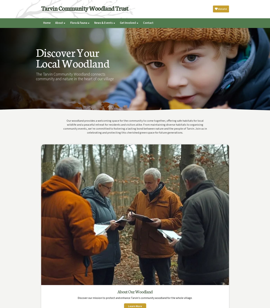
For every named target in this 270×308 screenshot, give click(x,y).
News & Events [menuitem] (103, 23)
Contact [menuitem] (148, 23)
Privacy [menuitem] (194, 303)
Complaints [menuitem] (206, 303)
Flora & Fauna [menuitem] (78, 23)
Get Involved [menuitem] (128, 23)
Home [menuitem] (47, 23)
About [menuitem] (59, 23)
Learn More (63, 212)
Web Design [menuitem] (221, 303)
